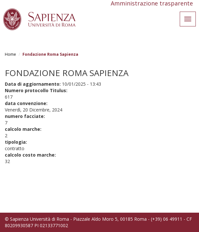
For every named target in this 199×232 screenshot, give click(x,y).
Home (10, 54)
